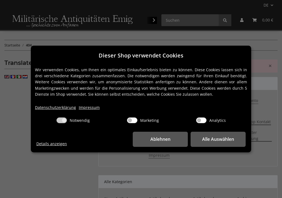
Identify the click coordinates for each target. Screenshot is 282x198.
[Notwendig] (61, 120)
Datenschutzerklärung (55, 107)
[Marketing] (132, 120)
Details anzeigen (51, 143)
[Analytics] (201, 120)
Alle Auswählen (218, 139)
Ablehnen (160, 139)
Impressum (89, 107)
